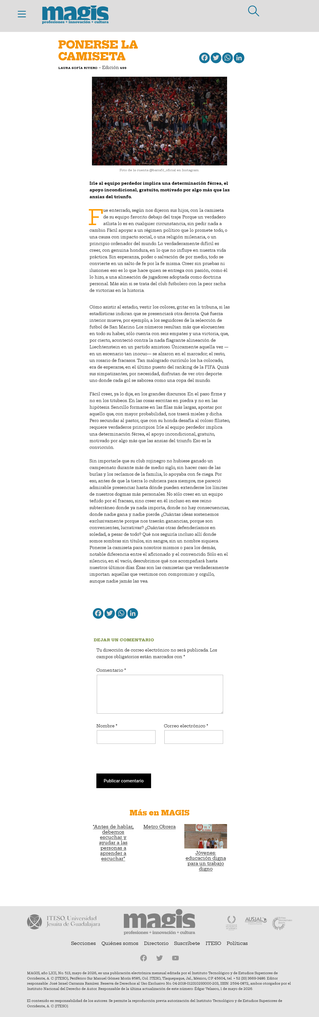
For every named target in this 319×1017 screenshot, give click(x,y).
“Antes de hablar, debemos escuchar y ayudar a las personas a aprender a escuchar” (113, 842)
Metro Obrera (159, 826)
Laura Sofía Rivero (77, 68)
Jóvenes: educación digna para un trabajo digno (205, 848)
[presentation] (122, 762)
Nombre (106, 725)
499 (123, 68)
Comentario (111, 670)
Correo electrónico (186, 725)
